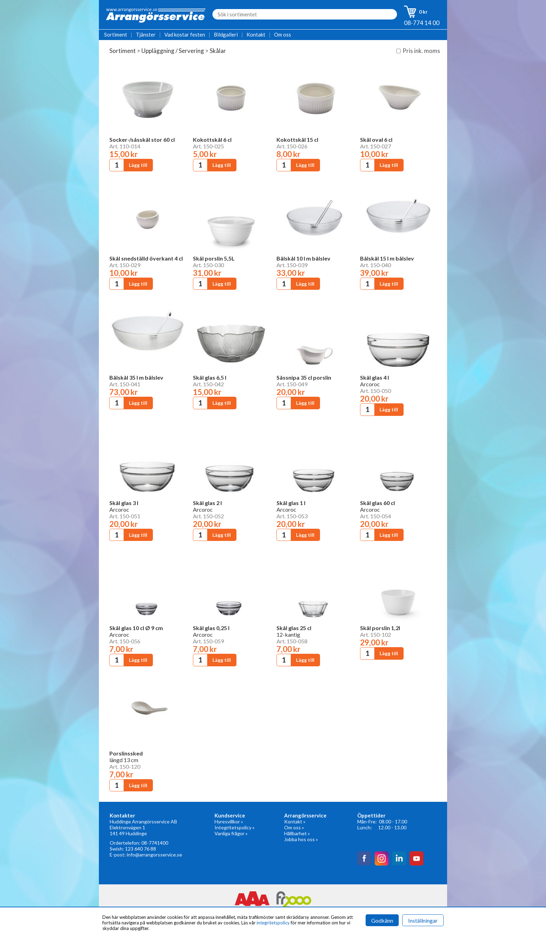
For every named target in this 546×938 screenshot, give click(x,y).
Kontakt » (294, 821)
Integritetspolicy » (234, 827)
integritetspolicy (273, 922)
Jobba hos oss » (301, 839)
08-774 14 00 (421, 22)
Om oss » (294, 827)
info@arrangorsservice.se (154, 855)
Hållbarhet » (297, 833)
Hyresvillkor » (228, 821)
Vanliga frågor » (231, 833)
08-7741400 (154, 843)
